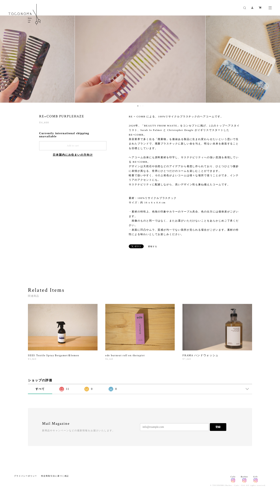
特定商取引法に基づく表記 (55, 476)
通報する (152, 246)
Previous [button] (6, 59)
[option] (140, 59)
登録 (217, 426)
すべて (40, 389)
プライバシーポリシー (25, 476)
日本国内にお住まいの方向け (73, 154)
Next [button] (274, 59)
